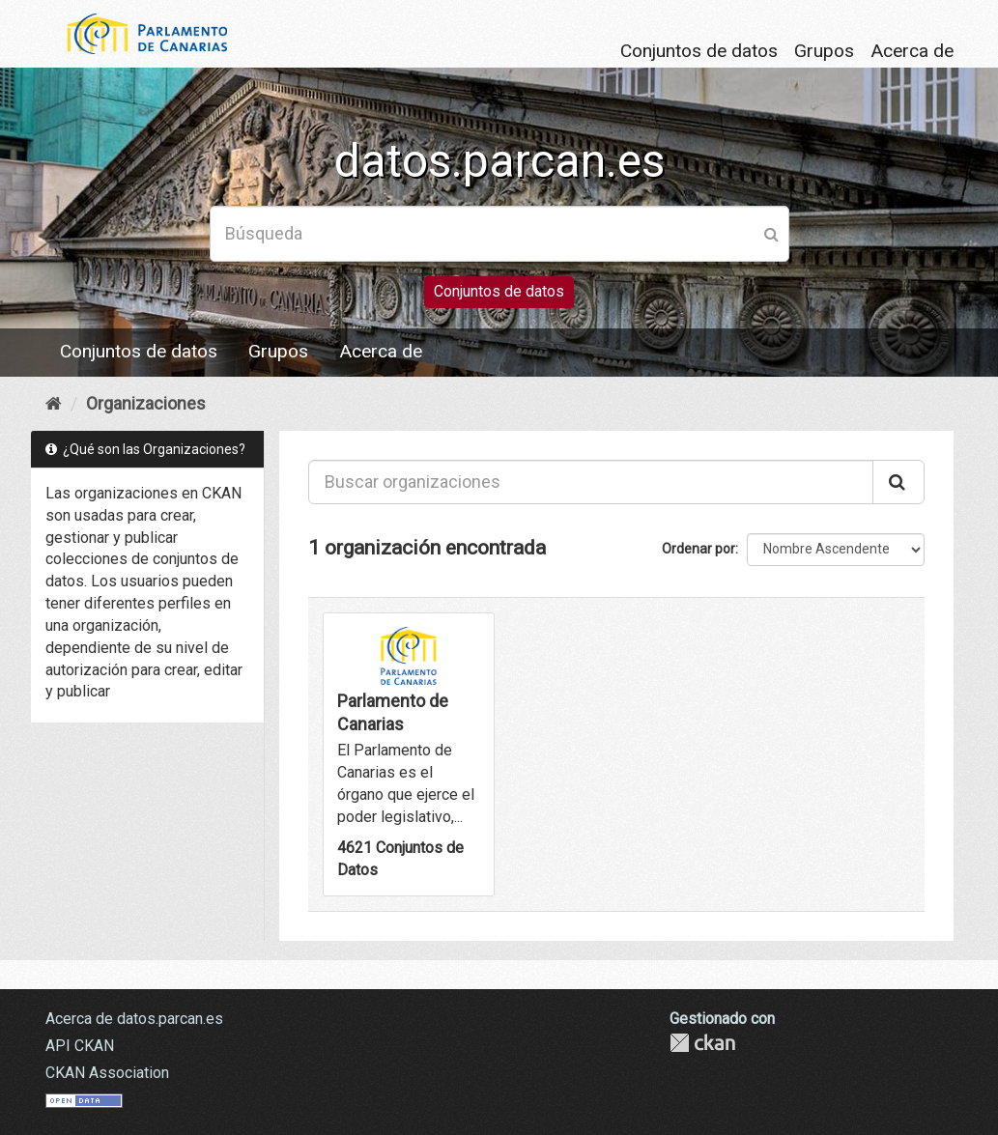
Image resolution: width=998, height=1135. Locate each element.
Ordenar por (698, 548)
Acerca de (912, 51)
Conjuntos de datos (699, 51)
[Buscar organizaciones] (590, 482)
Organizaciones (146, 403)
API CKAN (79, 1045)
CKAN (702, 1043)
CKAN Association (107, 1073)
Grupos (824, 51)
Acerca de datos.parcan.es (134, 1018)
